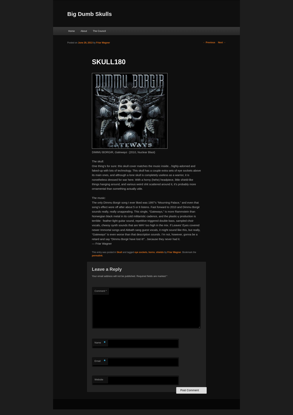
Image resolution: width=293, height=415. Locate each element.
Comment (101, 291)
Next (222, 42)
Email (100, 361)
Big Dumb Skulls (89, 14)
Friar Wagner (103, 42)
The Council (99, 31)
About (84, 31)
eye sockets (141, 252)
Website (99, 379)
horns (152, 252)
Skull (119, 252)
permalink (97, 255)
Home (71, 31)
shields (160, 252)
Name (100, 343)
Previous (209, 42)
